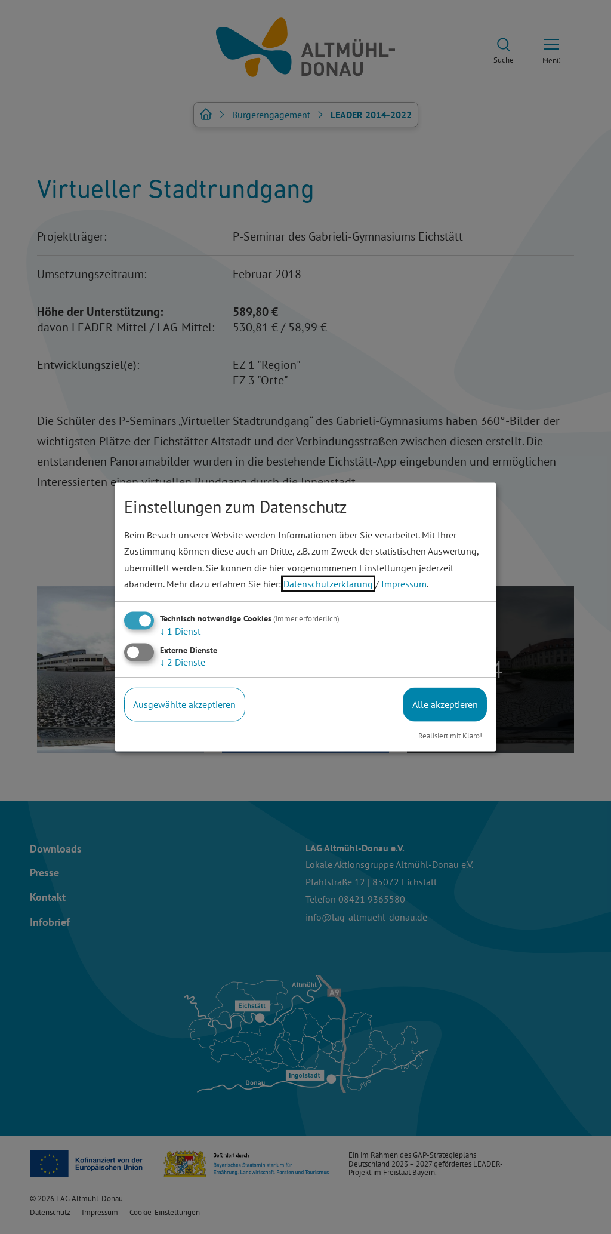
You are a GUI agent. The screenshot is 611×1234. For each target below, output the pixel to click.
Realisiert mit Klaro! (450, 735)
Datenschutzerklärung (328, 583)
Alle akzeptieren (445, 704)
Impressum (404, 583)
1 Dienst (180, 631)
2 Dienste (182, 662)
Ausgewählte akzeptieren (184, 704)
